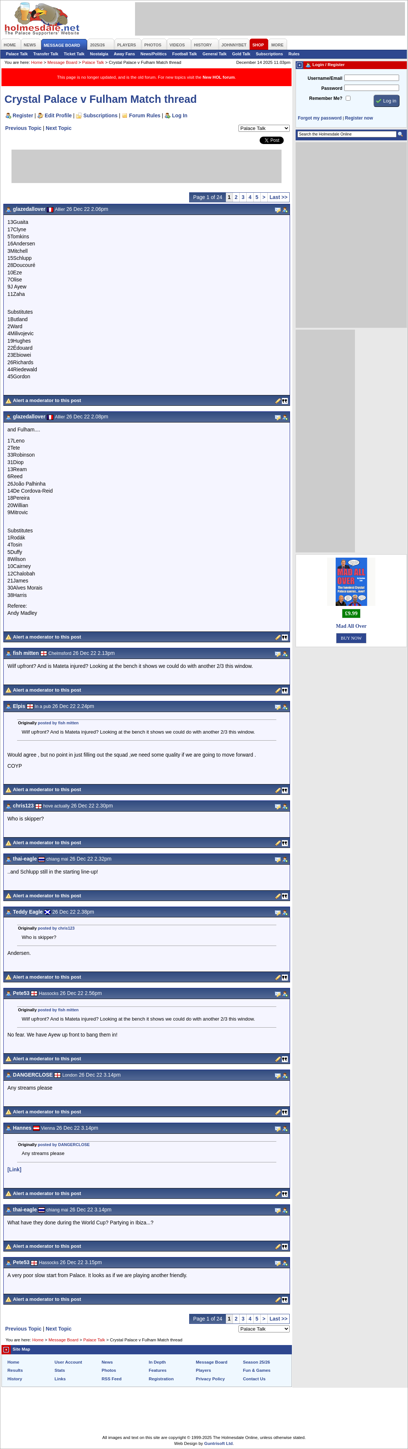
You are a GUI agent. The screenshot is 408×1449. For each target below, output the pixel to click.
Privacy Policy (210, 1379)
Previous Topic (23, 128)
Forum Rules (144, 115)
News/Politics (154, 54)
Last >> (278, 197)
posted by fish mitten (58, 723)
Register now (359, 118)
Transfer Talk (45, 54)
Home (37, 62)
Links (60, 1379)
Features (158, 1370)
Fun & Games (256, 1370)
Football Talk (184, 54)
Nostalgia (99, 54)
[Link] (14, 1169)
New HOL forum (219, 77)
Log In (179, 115)
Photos (109, 1370)
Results (15, 1370)
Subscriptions (269, 54)
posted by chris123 (56, 928)
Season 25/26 (256, 1362)
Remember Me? (325, 98)
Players (203, 1370)
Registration (161, 1379)
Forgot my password (320, 118)
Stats (60, 1370)
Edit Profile (58, 115)
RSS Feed (112, 1379)
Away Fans (124, 54)
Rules (294, 54)
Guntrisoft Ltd (218, 1443)
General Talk (215, 54)
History (14, 1379)
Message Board (62, 62)
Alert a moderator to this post (47, 400)
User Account (68, 1362)
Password (331, 88)
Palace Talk (17, 54)
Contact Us (254, 1379)
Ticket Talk (74, 54)
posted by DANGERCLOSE (64, 1144)
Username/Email (324, 78)
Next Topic (59, 128)
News (107, 1362)
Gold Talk (241, 54)
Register (23, 115)
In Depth (157, 1362)
